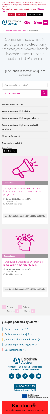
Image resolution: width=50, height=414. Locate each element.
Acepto (11, 14)
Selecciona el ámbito (12, 104)
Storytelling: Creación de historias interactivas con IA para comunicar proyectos (22, 191)
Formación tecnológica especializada (20, 118)
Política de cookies (31, 369)
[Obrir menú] (45, 22)
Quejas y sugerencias (36, 410)
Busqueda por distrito (12, 143)
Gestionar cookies (35, 14)
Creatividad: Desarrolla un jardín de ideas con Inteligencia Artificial (23, 263)
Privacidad (15, 369)
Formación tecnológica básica (16, 111)
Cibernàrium (33, 22)
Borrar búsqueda (11, 93)
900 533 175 (27, 386)
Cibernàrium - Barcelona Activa (14, 30)
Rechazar (21, 14)
